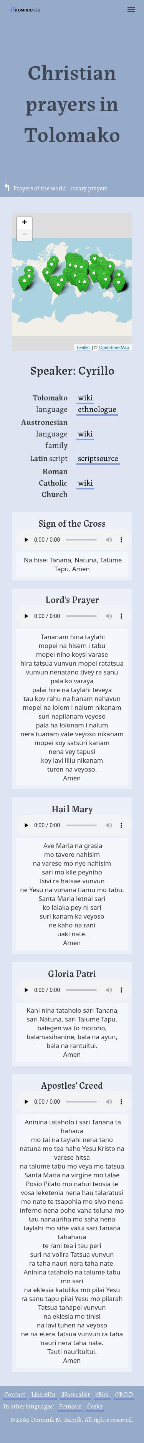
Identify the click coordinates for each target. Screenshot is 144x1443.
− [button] (24, 235)
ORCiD (124, 1394)
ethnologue (97, 408)
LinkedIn (43, 1394)
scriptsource (98, 457)
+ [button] (24, 223)
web (24, 10)
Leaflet (83, 347)
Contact (14, 1394)
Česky (95, 1406)
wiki (85, 397)
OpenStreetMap (114, 347)
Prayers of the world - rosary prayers (60, 188)
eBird (102, 1394)
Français (70, 1406)
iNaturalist (75, 1394)
